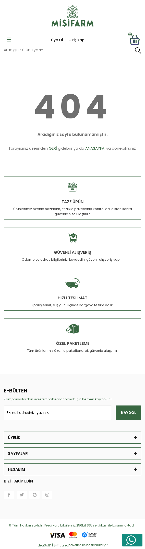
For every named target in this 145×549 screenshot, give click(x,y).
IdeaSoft (44, 545)
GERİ (53, 148)
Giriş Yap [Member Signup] (76, 39)
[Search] (72, 50)
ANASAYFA (94, 148)
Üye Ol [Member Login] (57, 39)
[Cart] (134, 40)
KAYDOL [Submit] (128, 412)
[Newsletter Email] (58, 412)
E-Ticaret (61, 545)
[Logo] (72, 17)
